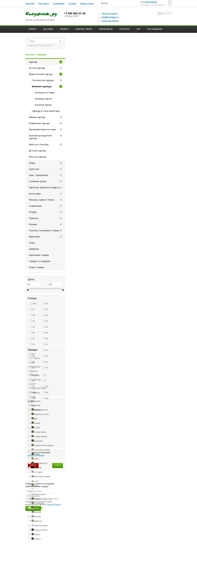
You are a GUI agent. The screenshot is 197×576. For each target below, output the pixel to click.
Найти (57, 465)
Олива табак (37, 432)
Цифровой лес (37, 463)
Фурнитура (34, 236)
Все (33, 303)
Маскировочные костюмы (42, 129)
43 (32, 327)
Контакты (124, 29)
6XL (45, 398)
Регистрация (151, 2)
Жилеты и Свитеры (38, 144)
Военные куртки (43, 98)
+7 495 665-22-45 (75, 13)
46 (45, 332)
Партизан (35, 440)
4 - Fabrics (35, 358)
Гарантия (29, 3)
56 (45, 350)
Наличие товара (84, 29)
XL (32, 386)
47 (32, 338)
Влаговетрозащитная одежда (40, 137)
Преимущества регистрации (153, 5)
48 (45, 338)
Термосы (33, 218)
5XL (33, 398)
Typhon (34, 538)
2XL (45, 386)
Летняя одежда (37, 67)
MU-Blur (34, 516)
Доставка (48, 29)
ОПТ (139, 29)
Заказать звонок (108, 13)
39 (32, 315)
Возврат (64, 29)
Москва (104, 3)
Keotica (34, 371)
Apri (33, 362)
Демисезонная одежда (41, 74)
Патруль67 (36, 401)
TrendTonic (36, 379)
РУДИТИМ (35, 405)
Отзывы (72, 3)
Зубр (33, 397)
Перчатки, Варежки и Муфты (44, 187)
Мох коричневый (39, 476)
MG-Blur (34, 512)
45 (32, 332)
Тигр (33, 481)
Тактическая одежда (43, 80)
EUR (169, 13)
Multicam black (37, 530)
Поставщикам (154, 29)
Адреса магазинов (108, 21)
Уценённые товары (39, 255)
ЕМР (33, 418)
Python (34, 534)
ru (170, 2)
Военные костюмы (44, 92)
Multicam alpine (38, 525)
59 (45, 356)
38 (45, 309)
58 (32, 356)
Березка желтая (38, 414)
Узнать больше (54, 504)
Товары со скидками (39, 261)
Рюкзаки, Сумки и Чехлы (41, 199)
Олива (34, 427)
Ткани (32, 242)
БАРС (33, 384)
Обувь (32, 162)
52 (45, 344)
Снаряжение (35, 205)
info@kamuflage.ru (108, 17)
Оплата (32, 29)
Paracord (35, 375)
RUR (160, 13)
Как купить (43, 3)
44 (45, 327)
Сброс (33, 465)
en (170, 5)
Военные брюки (43, 104)
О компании (58, 3)
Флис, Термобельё (38, 175)
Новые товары (36, 267)
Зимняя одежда (37, 117)
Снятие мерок (106, 29)
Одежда (33, 61)
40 (45, 315)
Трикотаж (34, 169)
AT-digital (35, 472)
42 (45, 321)
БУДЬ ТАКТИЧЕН (38, 388)
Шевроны (34, 248)
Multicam (35, 521)
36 (45, 303)
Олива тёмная (37, 436)
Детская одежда (37, 150)
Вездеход (35, 392)
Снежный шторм (39, 449)
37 (32, 309)
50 (32, 344)
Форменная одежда (39, 123)
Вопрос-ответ (87, 3)
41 (32, 321)
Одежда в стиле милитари (45, 110)
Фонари (33, 224)
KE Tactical (35, 366)
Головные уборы (37, 181)
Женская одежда (37, 156)
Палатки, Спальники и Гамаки (44, 230)
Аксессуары (35, 193)
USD (165, 13)
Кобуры (33, 212)
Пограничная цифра (40, 445)
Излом (34, 423)
